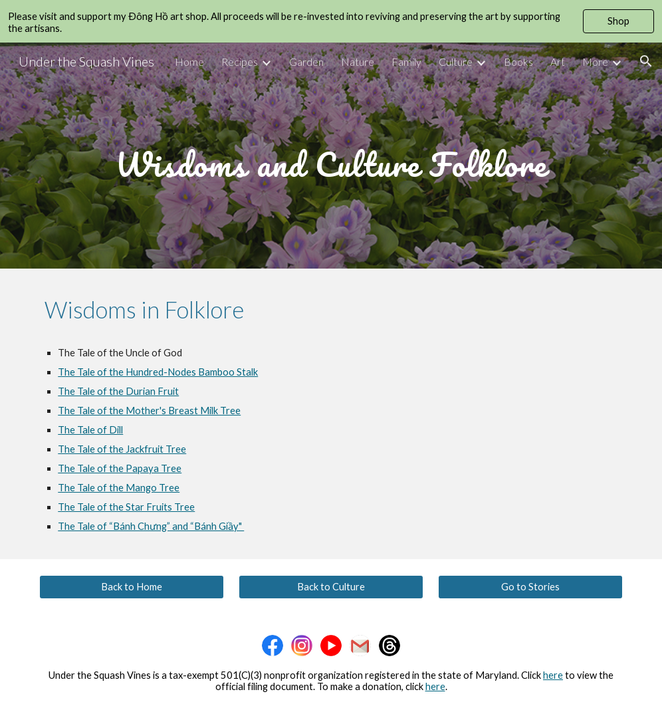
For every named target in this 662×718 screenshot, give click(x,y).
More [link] (595, 61)
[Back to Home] (131, 586)
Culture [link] (456, 61)
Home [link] (189, 61)
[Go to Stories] (530, 586)
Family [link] (406, 61)
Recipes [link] (239, 61)
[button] (646, 61)
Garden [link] (306, 61)
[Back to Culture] (331, 586)
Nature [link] (357, 61)
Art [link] (557, 61)
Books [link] (518, 61)
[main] (331, 155)
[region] (331, 21)
